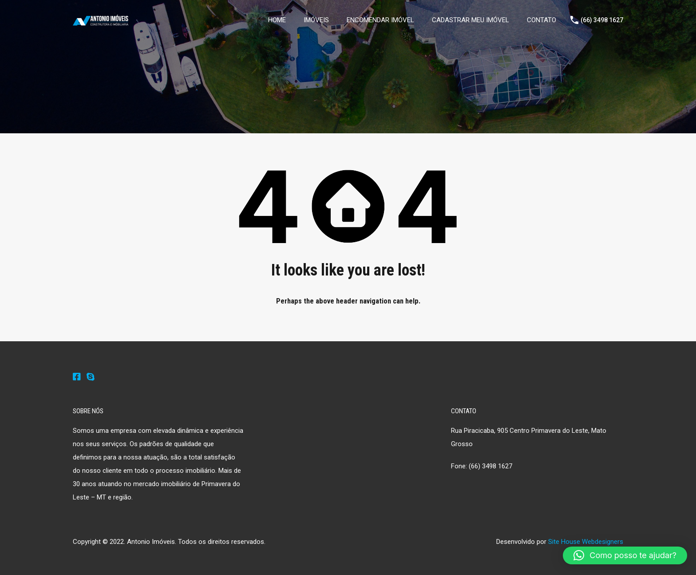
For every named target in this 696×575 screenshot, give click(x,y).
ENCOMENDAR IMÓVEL (380, 20)
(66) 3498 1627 (602, 20)
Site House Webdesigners (585, 542)
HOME (277, 20)
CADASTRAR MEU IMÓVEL (470, 20)
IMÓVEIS (316, 20)
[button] (625, 555)
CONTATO (541, 20)
